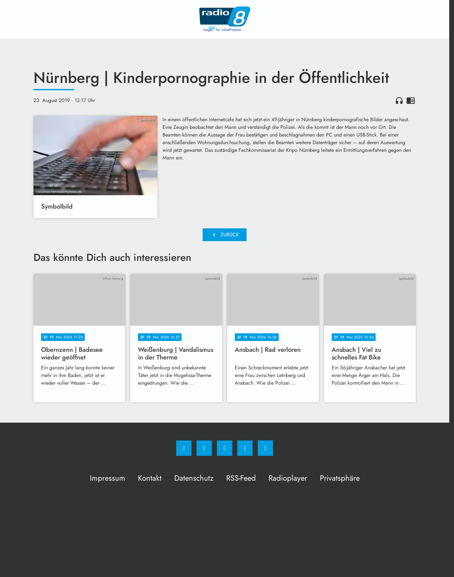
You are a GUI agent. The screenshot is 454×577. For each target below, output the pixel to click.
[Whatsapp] (224, 448)
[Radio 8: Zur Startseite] (224, 19)
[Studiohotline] (245, 448)
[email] (265, 448)
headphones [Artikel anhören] (399, 100)
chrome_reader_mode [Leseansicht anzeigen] (410, 100)
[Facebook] (183, 448)
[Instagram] (204, 448)
